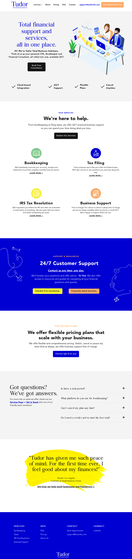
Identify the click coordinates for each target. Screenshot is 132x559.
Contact (72, 5)
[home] (19, 4)
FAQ (64, 5)
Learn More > (36, 173)
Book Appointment (75, 531)
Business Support (21, 542)
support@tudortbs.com (90, 5)
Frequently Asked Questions (84, 291)
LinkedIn (97, 531)
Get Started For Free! (112, 5)
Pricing (56, 5)
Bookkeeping (19, 531)
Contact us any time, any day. (66, 270)
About (47, 5)
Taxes (16, 535)
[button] (38, 4)
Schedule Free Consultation (47, 291)
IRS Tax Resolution (22, 538)
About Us (44, 538)
